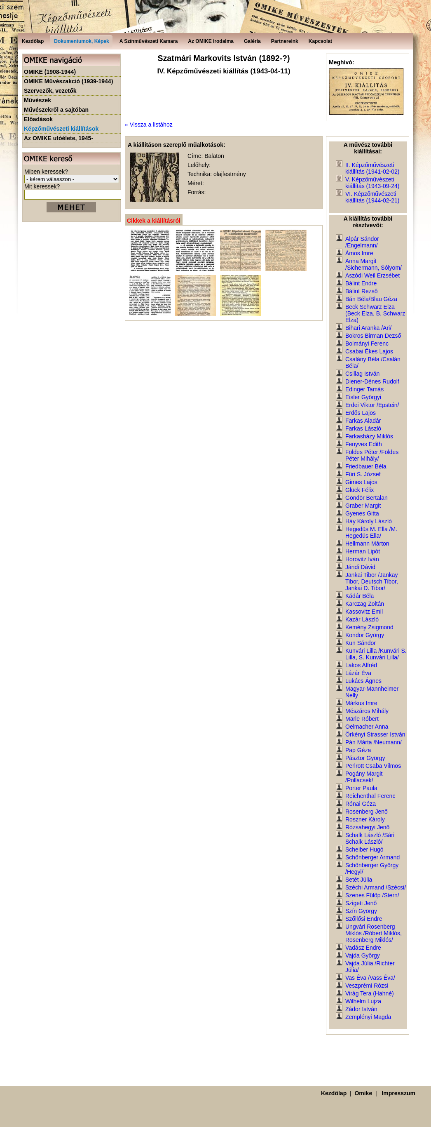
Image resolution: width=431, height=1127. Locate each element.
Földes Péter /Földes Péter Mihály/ (371, 455)
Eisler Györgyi (363, 397)
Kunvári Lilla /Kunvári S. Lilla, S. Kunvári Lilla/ (376, 654)
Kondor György (364, 635)
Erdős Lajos (360, 412)
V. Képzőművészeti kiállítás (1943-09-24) (372, 182)
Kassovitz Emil (364, 611)
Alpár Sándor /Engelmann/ (362, 242)
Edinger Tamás (364, 389)
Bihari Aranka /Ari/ (368, 328)
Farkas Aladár (363, 420)
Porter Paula (361, 788)
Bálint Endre (361, 283)
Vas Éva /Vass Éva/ (370, 977)
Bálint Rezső (361, 291)
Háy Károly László (368, 521)
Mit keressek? (42, 186)
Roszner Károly (365, 819)
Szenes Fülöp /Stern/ (372, 895)
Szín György (361, 911)
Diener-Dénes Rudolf (372, 381)
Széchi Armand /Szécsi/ (375, 887)
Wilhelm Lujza (363, 1001)
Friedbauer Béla (365, 466)
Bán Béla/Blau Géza (371, 299)
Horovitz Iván (362, 559)
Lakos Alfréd (361, 665)
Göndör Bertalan (366, 497)
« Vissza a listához (149, 124)
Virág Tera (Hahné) (369, 993)
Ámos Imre (359, 253)
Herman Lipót (362, 551)
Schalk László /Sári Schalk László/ (369, 838)
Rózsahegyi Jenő (367, 827)
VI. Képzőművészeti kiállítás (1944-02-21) (372, 197)
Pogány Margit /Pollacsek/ (363, 776)
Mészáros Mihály (367, 711)
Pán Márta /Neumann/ (373, 742)
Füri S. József (363, 474)
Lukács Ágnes (363, 681)
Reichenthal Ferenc (370, 796)
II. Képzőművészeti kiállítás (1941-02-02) (372, 168)
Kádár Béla (359, 596)
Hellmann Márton (367, 543)
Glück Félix (359, 490)
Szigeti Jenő (361, 903)
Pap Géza (358, 750)
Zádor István (361, 1009)
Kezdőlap (334, 1093)
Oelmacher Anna (366, 726)
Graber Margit (363, 505)
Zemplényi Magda (368, 1017)
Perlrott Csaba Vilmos (373, 765)
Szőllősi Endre (363, 918)
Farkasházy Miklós (369, 436)
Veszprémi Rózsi (366, 985)
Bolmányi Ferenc (367, 343)
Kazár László (362, 619)
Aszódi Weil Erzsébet (372, 275)
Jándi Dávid (360, 567)
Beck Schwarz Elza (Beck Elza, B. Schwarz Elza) (375, 313)
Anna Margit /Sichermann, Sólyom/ (373, 264)
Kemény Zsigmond (369, 627)
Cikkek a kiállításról (153, 220)
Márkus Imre (361, 703)
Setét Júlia (358, 879)
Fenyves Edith (363, 444)
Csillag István (362, 373)
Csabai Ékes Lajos (369, 351)
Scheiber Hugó (364, 849)
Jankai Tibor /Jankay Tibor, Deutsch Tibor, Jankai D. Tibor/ (371, 581)
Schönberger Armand (372, 857)
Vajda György (362, 955)
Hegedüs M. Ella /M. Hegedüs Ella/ (371, 532)
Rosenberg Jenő (366, 811)
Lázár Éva (358, 673)
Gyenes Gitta (362, 513)
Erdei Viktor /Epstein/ (372, 405)
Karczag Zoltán (364, 603)
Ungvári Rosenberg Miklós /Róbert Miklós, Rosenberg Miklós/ (373, 933)
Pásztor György (365, 758)
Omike (363, 1093)
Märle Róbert (362, 718)
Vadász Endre (363, 947)
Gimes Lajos (361, 482)
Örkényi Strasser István (375, 734)
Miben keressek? (46, 171)
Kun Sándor (360, 643)
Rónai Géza (360, 803)
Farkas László (363, 428)
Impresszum (398, 1093)
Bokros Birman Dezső (373, 335)
